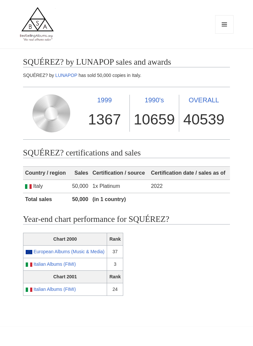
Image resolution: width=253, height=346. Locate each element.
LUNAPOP (66, 75)
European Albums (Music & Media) (69, 251)
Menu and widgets (224, 33)
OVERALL (204, 100)
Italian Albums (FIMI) (55, 264)
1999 (104, 100)
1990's (154, 100)
